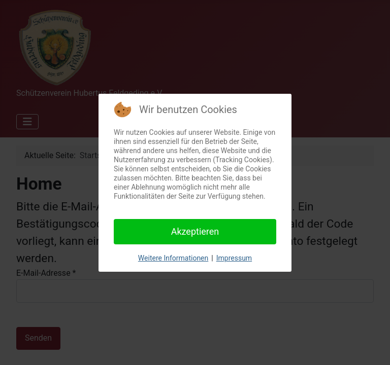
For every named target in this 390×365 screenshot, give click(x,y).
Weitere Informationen (173, 258)
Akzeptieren (195, 231)
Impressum (234, 258)
